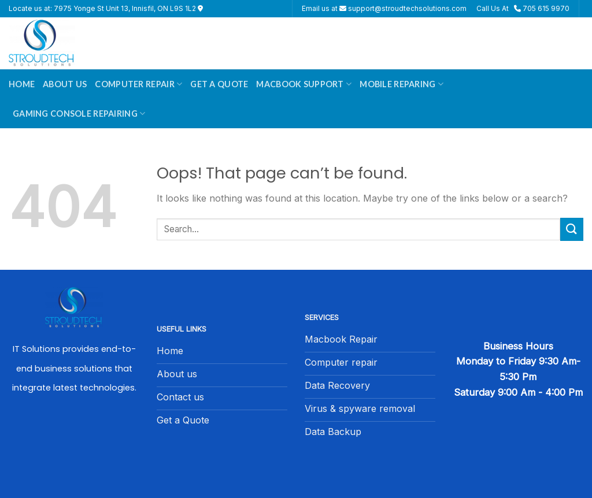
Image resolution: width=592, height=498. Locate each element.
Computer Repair (138, 84)
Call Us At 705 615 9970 (522, 8)
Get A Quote (219, 84)
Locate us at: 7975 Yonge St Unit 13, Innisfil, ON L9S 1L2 (106, 8)
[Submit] (571, 229)
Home (22, 84)
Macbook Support (304, 84)
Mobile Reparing (401, 84)
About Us (65, 84)
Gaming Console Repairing (79, 113)
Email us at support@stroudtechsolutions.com (384, 8)
